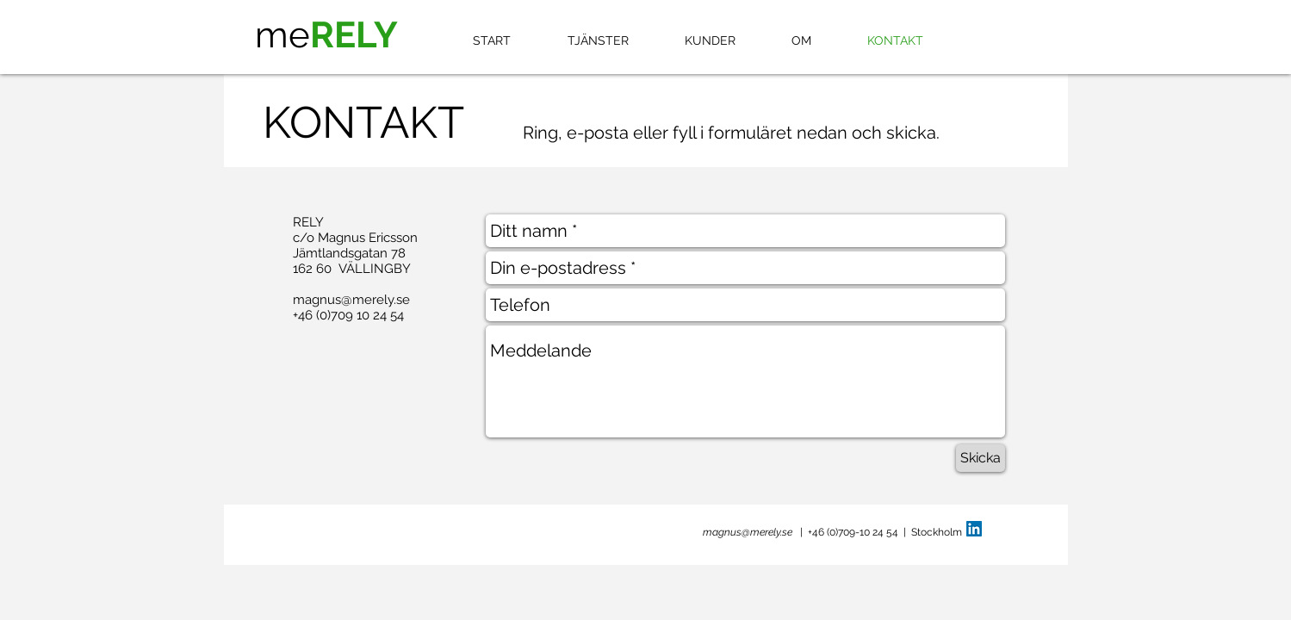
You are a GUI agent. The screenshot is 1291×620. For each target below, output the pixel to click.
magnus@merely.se (351, 299)
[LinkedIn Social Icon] (974, 528)
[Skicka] (980, 458)
